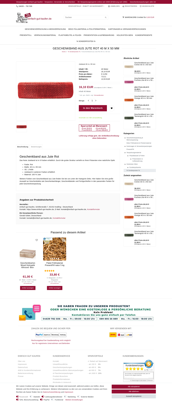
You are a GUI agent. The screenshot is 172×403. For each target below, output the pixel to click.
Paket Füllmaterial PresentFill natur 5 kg (54, 264)
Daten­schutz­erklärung (51, 392)
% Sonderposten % (86, 41)
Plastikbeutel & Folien (70, 35)
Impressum (22, 364)
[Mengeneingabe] (92, 101)
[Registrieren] (129, 6)
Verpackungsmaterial (45, 35)
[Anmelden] (114, 6)
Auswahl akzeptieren (133, 396)
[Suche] (105, 17)
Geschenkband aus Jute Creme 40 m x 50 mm (144, 64)
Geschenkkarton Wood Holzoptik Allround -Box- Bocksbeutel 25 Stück (28, 265)
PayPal (46, 400)
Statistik (36, 397)
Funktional (59, 400)
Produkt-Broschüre (60, 376)
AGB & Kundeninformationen (29, 370)
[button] (86, 6)
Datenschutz (23, 367)
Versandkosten (99, 95)
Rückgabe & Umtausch (62, 382)
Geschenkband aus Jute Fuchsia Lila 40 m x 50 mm (144, 79)
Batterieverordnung (25, 373)
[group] (27, 249)
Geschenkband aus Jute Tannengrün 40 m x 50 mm (144, 115)
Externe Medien (87, 397)
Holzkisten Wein (125, 35)
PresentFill (26, 35)
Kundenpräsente (143, 35)
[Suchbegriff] (86, 17)
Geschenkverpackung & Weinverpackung (45, 29)
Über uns (21, 361)
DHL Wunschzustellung (29, 400)
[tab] (22, 146)
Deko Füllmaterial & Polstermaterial (87, 29)
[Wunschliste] (146, 6)
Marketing (72, 397)
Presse (21, 376)
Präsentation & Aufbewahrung (99, 35)
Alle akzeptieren (134, 386)
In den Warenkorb (93, 108)
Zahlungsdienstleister (53, 397)
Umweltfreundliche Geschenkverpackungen (62, 365)
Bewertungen (36, 147)
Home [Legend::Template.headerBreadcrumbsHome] (64, 51)
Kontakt (56, 361)
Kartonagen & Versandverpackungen (127, 29)
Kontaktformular (93, 209)
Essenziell (24, 397)
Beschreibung (22, 147)
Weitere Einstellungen (74, 400)
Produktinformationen (61, 379)
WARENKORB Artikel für (138, 17)
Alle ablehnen (134, 391)
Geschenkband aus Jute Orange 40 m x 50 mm (144, 97)
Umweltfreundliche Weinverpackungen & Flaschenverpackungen (68, 371)
